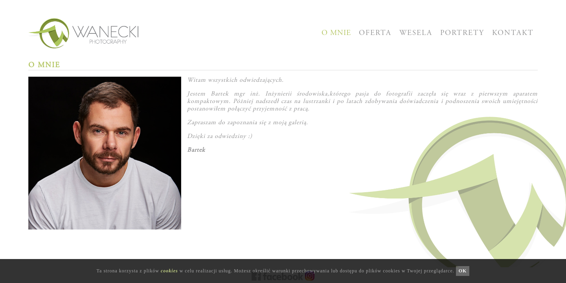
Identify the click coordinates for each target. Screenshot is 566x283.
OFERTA (375, 33)
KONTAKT (513, 33)
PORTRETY (462, 33)
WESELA (415, 33)
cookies (169, 271)
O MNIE (336, 33)
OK (463, 271)
